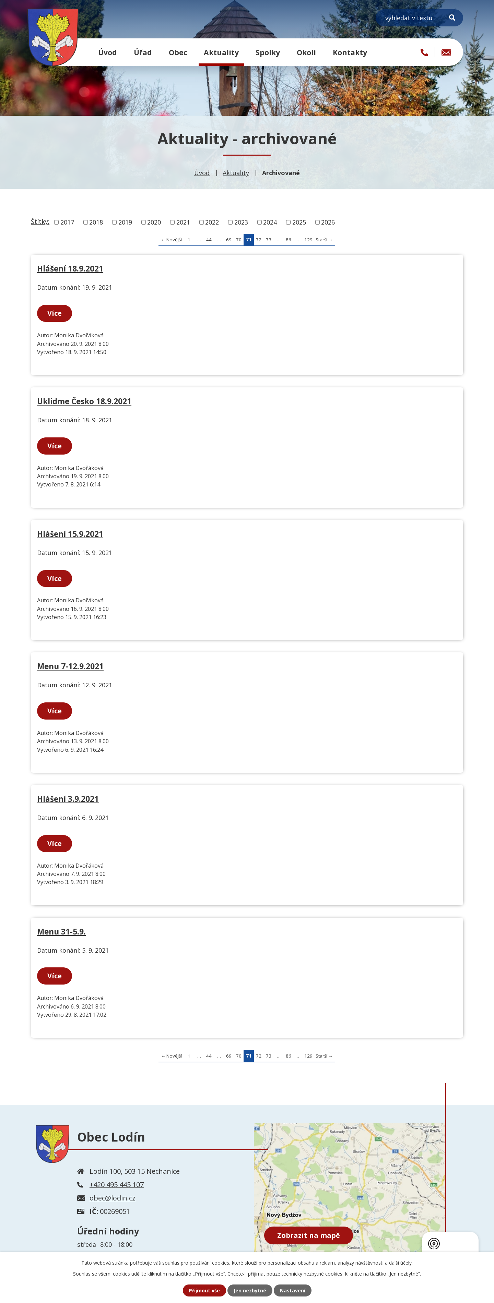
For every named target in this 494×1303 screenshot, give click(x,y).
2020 (154, 222)
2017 (67, 222)
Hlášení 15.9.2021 (70, 534)
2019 (125, 222)
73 (268, 240)
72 (258, 240)
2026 (328, 222)
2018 (96, 222)
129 (308, 240)
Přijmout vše (204, 1290)
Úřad (143, 52)
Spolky (268, 52)
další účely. (401, 1262)
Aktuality (221, 52)
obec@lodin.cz (113, 1198)
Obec (178, 52)
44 (209, 240)
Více (54, 313)
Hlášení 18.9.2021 (70, 268)
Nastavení (292, 1290)
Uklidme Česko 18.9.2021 (84, 401)
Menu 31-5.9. (61, 931)
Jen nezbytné (250, 1290)
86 (288, 240)
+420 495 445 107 (117, 1184)
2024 (270, 222)
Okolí (306, 52)
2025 (299, 222)
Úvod (107, 52)
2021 (183, 222)
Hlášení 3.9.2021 (68, 799)
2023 (241, 222)
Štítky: (40, 221)
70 (239, 240)
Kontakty (350, 52)
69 (229, 240)
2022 (212, 222)
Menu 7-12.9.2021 (70, 666)
